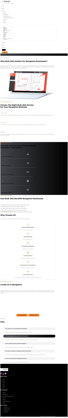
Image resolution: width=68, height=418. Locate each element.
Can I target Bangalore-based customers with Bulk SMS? (16, 336)
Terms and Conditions (48, 416)
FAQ (3, 387)
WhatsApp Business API (6, 401)
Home (4, 379)
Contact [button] (3, 47)
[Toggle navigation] (12, 3)
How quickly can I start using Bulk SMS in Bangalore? (16, 328)
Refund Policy (53, 416)
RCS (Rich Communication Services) (8, 396)
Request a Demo (33, 315)
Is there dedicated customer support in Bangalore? (15, 343)
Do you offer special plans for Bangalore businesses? (16, 358)
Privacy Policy (42, 416)
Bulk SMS (4, 392)
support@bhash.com (7, 409)
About (4, 380)
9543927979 (5, 52)
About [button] (3, 8)
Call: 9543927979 (22, 315)
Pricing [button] (3, 42)
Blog (3, 384)
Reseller (4, 403)
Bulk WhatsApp (5, 394)
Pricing (4, 382)
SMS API (4, 399)
